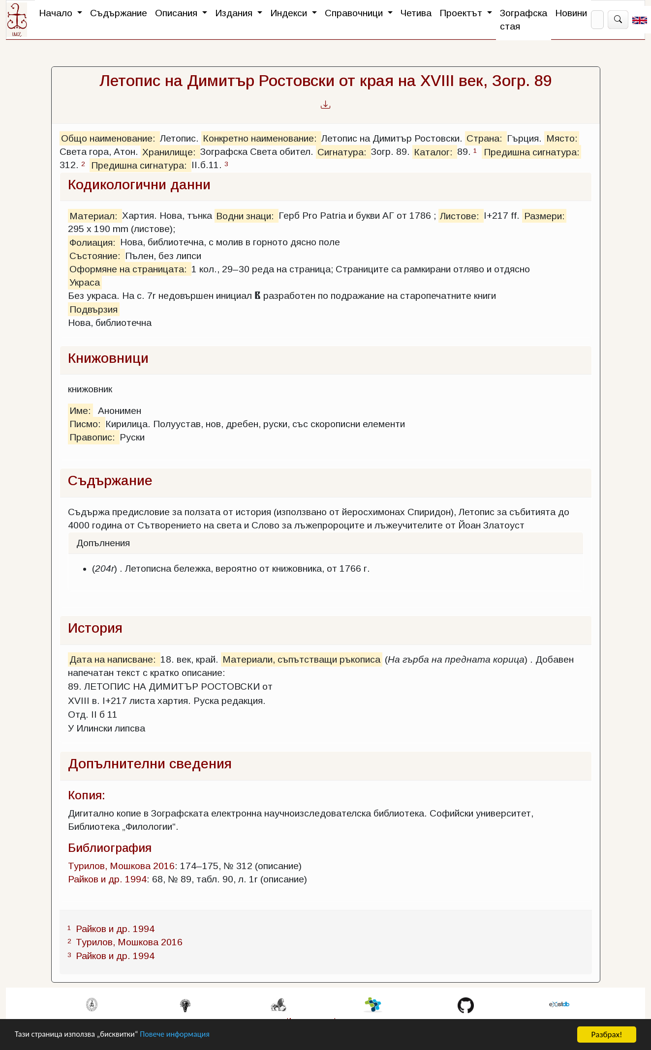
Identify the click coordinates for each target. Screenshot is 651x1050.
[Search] (597, 19)
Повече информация (183, 1035)
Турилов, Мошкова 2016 (121, 866)
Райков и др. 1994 (107, 879)
